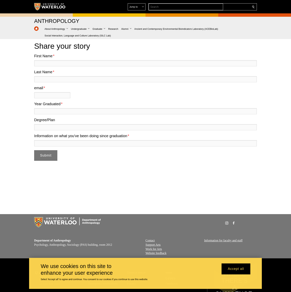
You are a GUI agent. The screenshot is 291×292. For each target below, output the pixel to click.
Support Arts (153, 244)
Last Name (43, 72)
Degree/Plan (44, 120)
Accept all (236, 269)
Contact (150, 240)
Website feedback (156, 253)
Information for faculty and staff (223, 240)
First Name (43, 56)
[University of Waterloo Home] (50, 6)
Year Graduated (47, 104)
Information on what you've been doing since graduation (80, 136)
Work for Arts (154, 249)
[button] (226, 7)
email (38, 88)
